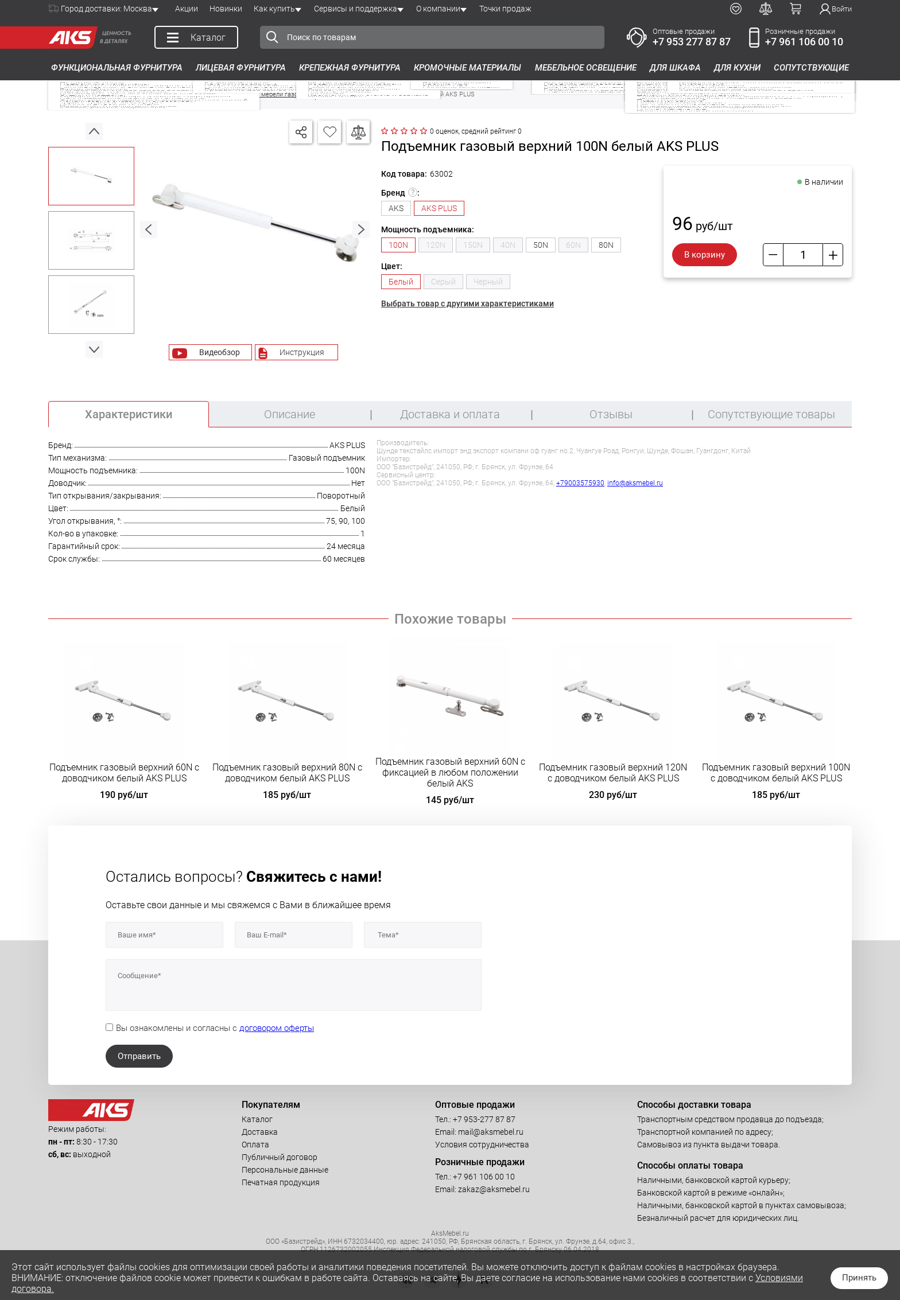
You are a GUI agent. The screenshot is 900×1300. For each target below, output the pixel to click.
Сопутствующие (811, 68)
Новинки (226, 8)
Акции (186, 8)
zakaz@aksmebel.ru (494, 1189)
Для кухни (737, 68)
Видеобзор (219, 352)
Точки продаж (505, 8)
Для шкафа (675, 68)
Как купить (274, 8)
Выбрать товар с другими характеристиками (467, 303)
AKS (396, 208)
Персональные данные (285, 1169)
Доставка (260, 1131)
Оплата (255, 1144)
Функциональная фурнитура (117, 68)
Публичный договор (279, 1157)
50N (540, 245)
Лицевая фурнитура (241, 68)
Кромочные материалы (467, 68)
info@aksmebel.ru (635, 483)
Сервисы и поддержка (355, 8)
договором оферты (276, 1028)
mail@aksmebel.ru (490, 1131)
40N (508, 245)
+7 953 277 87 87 (692, 42)
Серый (443, 281)
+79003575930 (580, 483)
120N (435, 245)
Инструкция (302, 352)
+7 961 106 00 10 (804, 42)
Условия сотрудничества (482, 1144)
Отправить (139, 1056)
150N (473, 245)
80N (606, 245)
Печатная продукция (281, 1182)
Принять (859, 1277)
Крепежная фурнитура (350, 68)
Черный (488, 281)
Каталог (257, 1119)
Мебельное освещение (586, 68)
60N (573, 245)
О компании (438, 8)
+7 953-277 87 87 (484, 1119)
